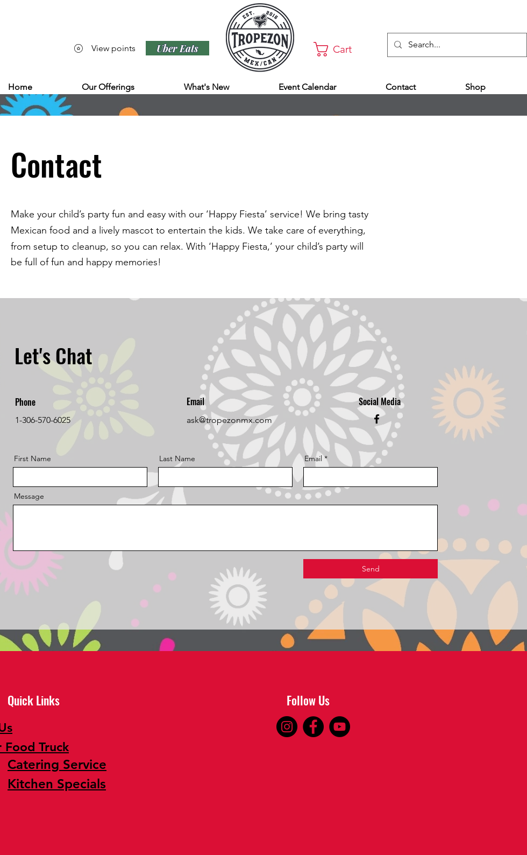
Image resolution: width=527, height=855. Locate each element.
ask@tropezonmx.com (229, 420)
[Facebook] (377, 419)
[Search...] (456, 44)
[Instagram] (286, 726)
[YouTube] (339, 726)
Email (313, 458)
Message (29, 496)
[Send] (370, 568)
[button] (343, 49)
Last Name (177, 458)
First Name (32, 458)
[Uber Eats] (177, 48)
